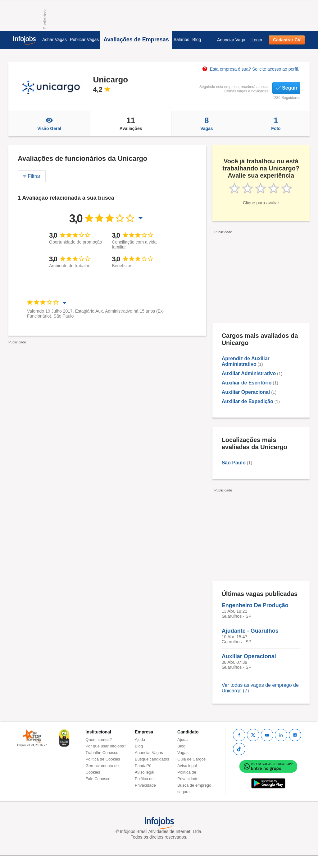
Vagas (206, 123)
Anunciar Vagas (149, 752)
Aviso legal (144, 772)
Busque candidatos (152, 759)
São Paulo (234, 462)
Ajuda (140, 739)
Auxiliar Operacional (246, 392)
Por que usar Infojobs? (105, 746)
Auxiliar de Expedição (247, 401)
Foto (276, 123)
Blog (196, 39)
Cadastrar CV (287, 39)
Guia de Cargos (191, 759)
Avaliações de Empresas (136, 39)
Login (257, 39)
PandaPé (143, 765)
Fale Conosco (97, 778)
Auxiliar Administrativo (249, 373)
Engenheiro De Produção (255, 605)
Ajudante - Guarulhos (250, 631)
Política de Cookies (102, 759)
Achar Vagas (54, 39)
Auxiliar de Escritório (247, 382)
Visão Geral (49, 123)
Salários (181, 39)
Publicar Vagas (84, 39)
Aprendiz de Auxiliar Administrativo (246, 361)
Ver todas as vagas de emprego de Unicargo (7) (260, 687)
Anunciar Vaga (231, 39)
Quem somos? (98, 739)
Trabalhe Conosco (101, 752)
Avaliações (130, 123)
